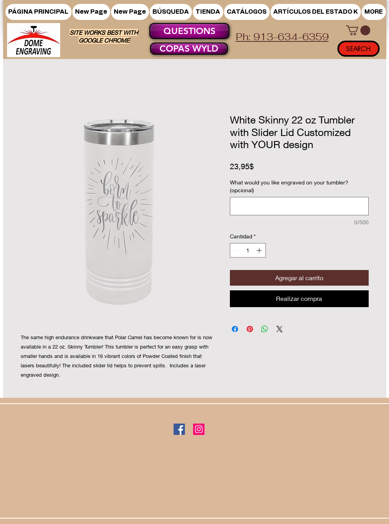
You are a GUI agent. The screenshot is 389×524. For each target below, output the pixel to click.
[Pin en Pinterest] (250, 329)
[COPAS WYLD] (189, 49)
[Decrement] (236, 250)
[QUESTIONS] (189, 31)
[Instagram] (198, 429)
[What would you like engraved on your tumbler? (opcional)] (299, 206)
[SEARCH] (358, 49)
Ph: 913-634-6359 (282, 36)
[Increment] (260, 250)
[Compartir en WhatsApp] (264, 329)
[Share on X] (279, 329)
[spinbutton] (248, 250)
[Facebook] (179, 429)
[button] (208, 12)
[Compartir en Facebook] (235, 329)
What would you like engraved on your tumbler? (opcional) (289, 186)
